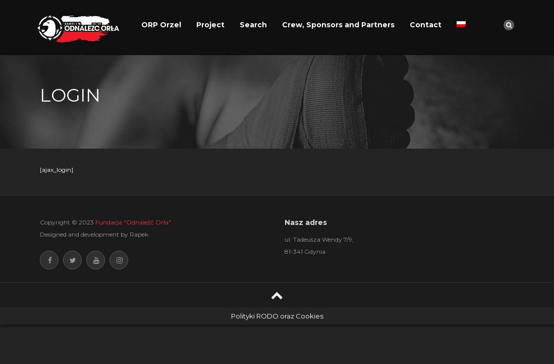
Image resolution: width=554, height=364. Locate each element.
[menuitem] (461, 25)
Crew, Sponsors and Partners (338, 24)
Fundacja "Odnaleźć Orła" (133, 222)
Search (253, 24)
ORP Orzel (161, 24)
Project (210, 24)
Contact (425, 24)
